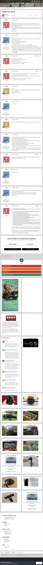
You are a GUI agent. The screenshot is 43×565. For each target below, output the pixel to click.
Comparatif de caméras (8, 532)
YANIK (6, 101)
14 (6, 31)
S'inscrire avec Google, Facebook (7, 274)
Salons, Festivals (7, 546)
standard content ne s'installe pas (10, 379)
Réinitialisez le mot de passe (10, 471)
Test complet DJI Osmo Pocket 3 (32, 440)
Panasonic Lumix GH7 (10, 410)
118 (6, 97)
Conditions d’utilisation (14, 563)
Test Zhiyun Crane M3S (11, 476)
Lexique (5, 547)
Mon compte (6, 539)
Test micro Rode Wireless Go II (11, 492)
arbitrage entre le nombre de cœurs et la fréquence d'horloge (11, 349)
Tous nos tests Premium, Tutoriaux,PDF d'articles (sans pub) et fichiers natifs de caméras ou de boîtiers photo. (11, 465)
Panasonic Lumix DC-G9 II (32, 425)
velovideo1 (6, 86)
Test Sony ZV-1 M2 (32, 455)
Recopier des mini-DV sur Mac (32, 410)
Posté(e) (15, 71)
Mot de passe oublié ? (5, 271)
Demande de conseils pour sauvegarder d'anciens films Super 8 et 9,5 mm (11, 371)
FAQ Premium (6, 541)
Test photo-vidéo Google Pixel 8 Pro (11, 440)
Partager (30, 15)
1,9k (6, 46)
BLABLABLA (13, 15)
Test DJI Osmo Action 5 (11, 425)
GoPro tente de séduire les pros (10, 360)
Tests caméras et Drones (8, 530)
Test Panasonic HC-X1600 (32, 338)
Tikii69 (6, 71)
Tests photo (6, 531)
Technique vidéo (7, 523)
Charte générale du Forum (6, 266)
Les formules (6, 538)
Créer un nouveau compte (13, 249)
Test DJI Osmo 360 (11, 394)
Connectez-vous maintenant (30, 249)
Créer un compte (7, 540)
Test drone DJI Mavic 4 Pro (32, 394)
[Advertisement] (32, 321)
